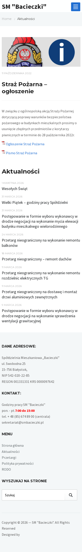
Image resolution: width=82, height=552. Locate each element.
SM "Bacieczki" (24, 6)
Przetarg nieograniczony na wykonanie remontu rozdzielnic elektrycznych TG (41, 275)
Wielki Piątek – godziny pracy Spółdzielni (35, 202)
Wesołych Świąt (15, 188)
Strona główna (13, 445)
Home (7, 19)
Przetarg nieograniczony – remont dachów (37, 259)
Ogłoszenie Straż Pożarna (25, 144)
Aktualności (10, 451)
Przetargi (9, 457)
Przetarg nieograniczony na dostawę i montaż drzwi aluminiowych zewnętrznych (39, 294)
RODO (6, 469)
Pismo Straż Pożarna (21, 153)
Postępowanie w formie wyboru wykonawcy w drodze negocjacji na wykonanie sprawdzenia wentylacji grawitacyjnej (40, 315)
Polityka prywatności (17, 463)
